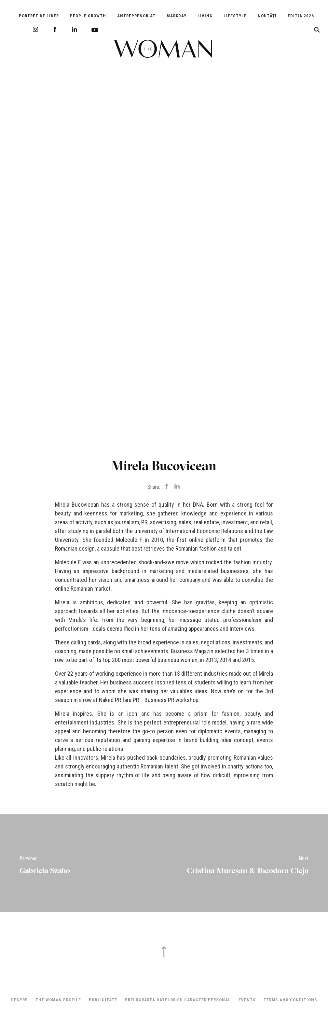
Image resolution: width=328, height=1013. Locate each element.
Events (247, 999)
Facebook (55, 29)
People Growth (88, 15)
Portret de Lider (39, 15)
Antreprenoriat (136, 15)
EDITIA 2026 (301, 15)
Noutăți (267, 15)
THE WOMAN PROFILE (58, 999)
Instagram (35, 29)
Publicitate (103, 999)
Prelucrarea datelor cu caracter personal (178, 999)
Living (205, 15)
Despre (19, 999)
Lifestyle (235, 15)
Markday (176, 15)
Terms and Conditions (290, 999)
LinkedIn (74, 29)
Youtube (94, 30)
